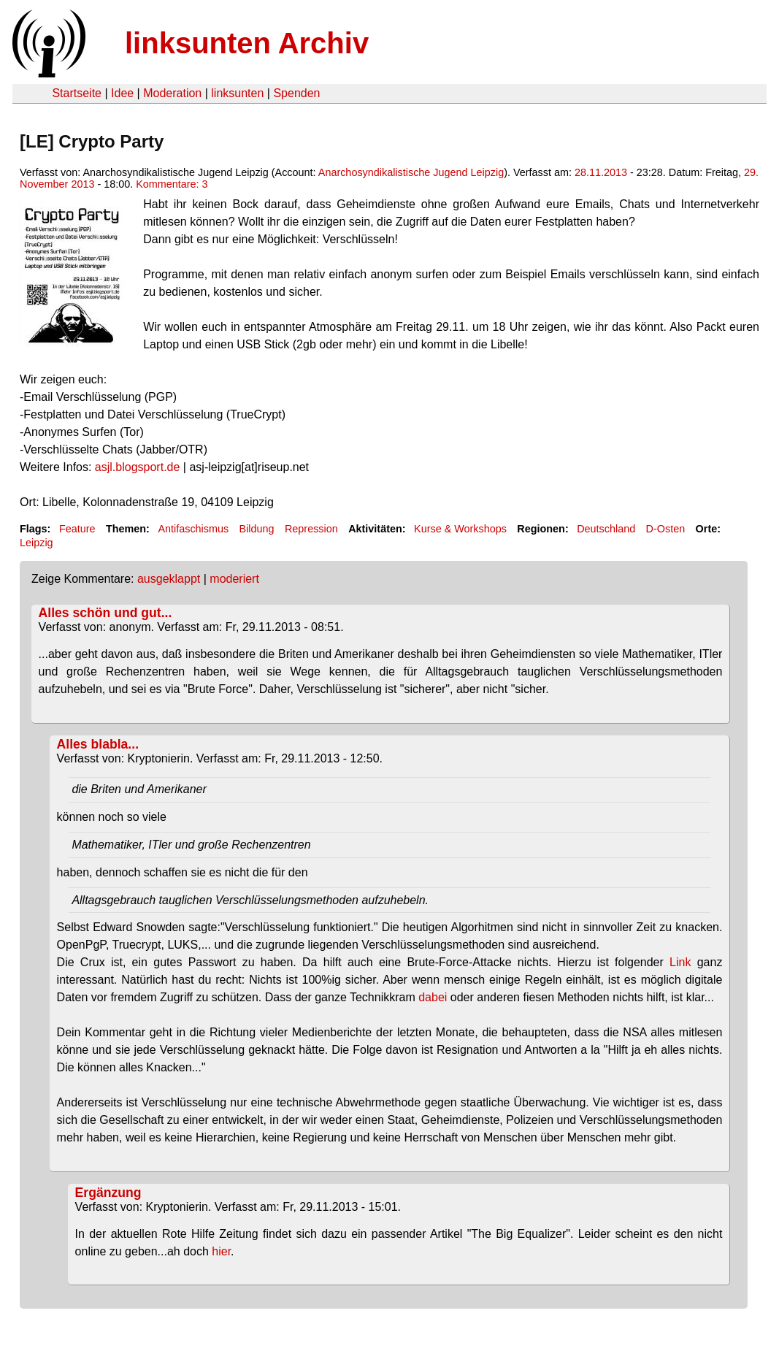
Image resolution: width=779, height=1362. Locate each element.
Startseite (76, 93)
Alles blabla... (98, 744)
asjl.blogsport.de (137, 467)
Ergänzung (108, 1192)
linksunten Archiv (247, 43)
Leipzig (36, 542)
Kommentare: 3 (171, 184)
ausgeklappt (168, 579)
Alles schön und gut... (105, 612)
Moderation (172, 93)
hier (221, 1251)
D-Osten (666, 529)
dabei (432, 997)
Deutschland (606, 529)
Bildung (257, 529)
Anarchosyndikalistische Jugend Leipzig (411, 172)
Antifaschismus (193, 529)
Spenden (296, 93)
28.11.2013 (601, 172)
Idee (122, 93)
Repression (311, 529)
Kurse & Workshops (460, 529)
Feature (77, 529)
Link (680, 962)
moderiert (234, 579)
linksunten (237, 93)
